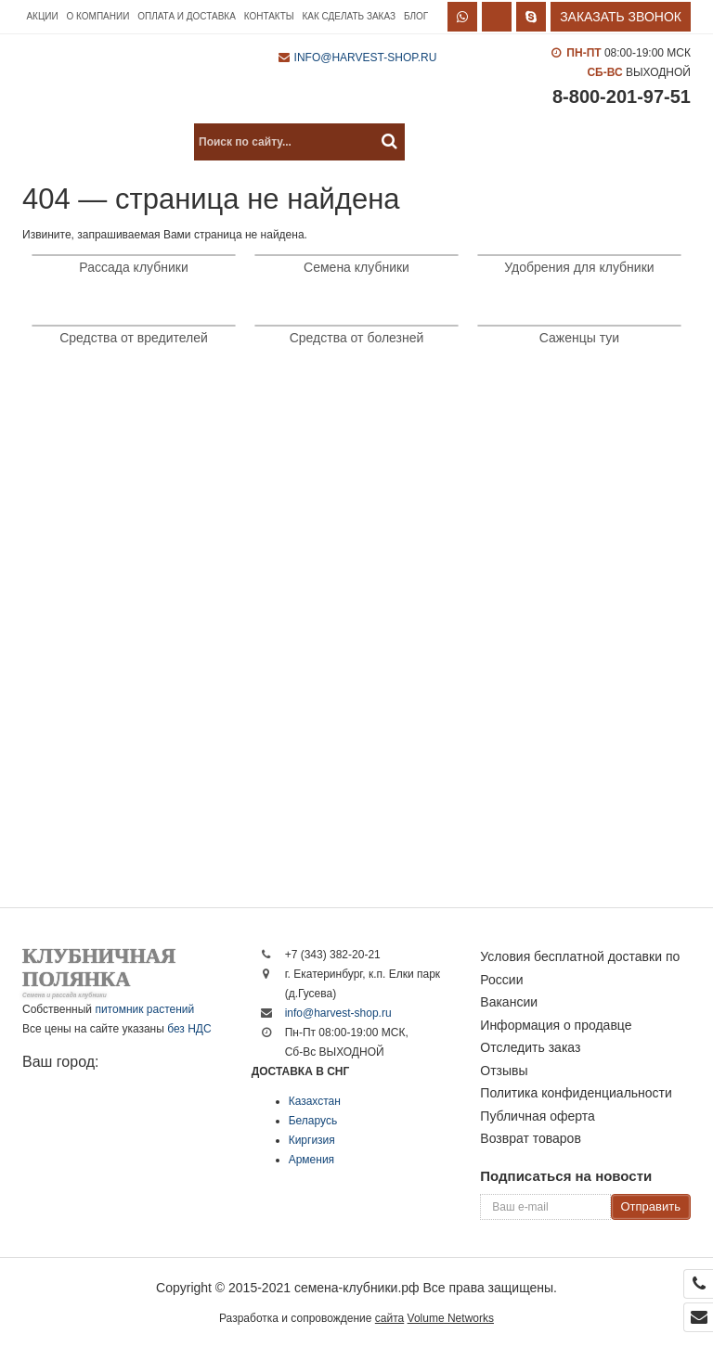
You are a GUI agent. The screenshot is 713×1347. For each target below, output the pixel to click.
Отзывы (503, 1070)
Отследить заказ (530, 1047)
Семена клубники (356, 267)
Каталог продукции (102, 141)
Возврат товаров (530, 1138)
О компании (98, 16)
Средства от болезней (357, 337)
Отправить (651, 1206)
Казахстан (315, 1101)
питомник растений (144, 1009)
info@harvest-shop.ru (365, 57)
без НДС (189, 1028)
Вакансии (509, 1001)
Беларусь (313, 1120)
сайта (389, 1318)
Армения (311, 1159)
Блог (416, 16)
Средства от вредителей (133, 337)
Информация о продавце (555, 1025)
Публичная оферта (537, 1116)
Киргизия (312, 1140)
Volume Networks (451, 1318)
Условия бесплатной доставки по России (580, 968)
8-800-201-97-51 (621, 96)
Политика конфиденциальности (576, 1092)
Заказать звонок (620, 16)
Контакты (269, 16)
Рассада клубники (133, 267)
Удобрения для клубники (579, 267)
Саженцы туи (579, 337)
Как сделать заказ (348, 16)
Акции (42, 16)
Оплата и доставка (186, 16)
